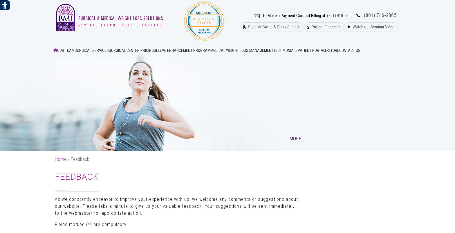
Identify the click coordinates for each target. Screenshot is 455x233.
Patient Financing (326, 27)
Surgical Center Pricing (131, 50)
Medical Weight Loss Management (241, 50)
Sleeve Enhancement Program (182, 50)
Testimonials (285, 50)
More (295, 138)
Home (60, 159)
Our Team (66, 50)
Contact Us (349, 50)
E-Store (332, 50)
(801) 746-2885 (380, 15)
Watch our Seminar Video (374, 27)
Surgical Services (92, 50)
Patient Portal (311, 50)
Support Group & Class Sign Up (274, 27)
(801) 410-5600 (340, 15)
